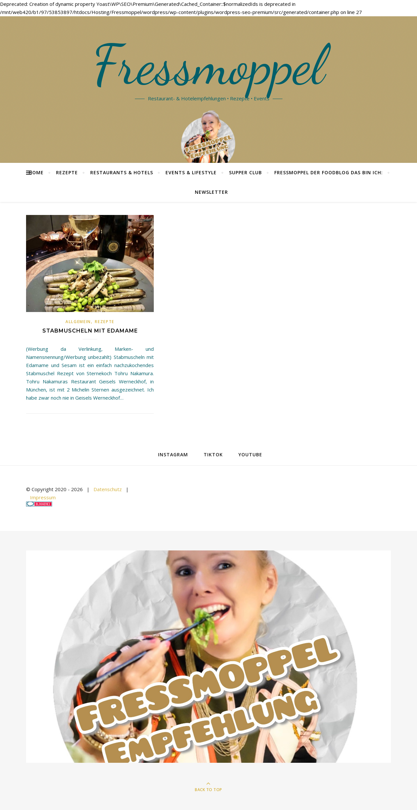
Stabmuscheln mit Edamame (90, 331)
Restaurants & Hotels (121, 172)
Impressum (43, 497)
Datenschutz (107, 489)
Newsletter (211, 192)
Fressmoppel (209, 65)
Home (36, 172)
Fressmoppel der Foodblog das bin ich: (328, 172)
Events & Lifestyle (191, 172)
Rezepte (67, 172)
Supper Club (245, 172)
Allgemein (78, 321)
